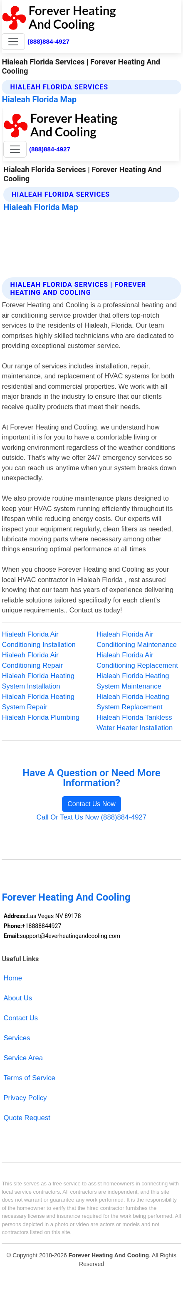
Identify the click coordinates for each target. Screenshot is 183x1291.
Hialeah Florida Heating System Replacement (132, 702)
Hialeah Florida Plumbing (40, 717)
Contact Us (20, 1018)
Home (12, 978)
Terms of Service (29, 1078)
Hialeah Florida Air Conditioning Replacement (137, 660)
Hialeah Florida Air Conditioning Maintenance (136, 639)
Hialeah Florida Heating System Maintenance (132, 681)
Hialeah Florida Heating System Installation (38, 681)
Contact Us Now (91, 803)
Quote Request (26, 1118)
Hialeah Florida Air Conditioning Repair (32, 660)
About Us (17, 998)
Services (16, 1038)
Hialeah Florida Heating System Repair (38, 702)
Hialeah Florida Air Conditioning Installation (38, 639)
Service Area (23, 1058)
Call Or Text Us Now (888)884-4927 (91, 817)
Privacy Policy (25, 1098)
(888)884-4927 (48, 41)
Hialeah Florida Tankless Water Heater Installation (134, 722)
